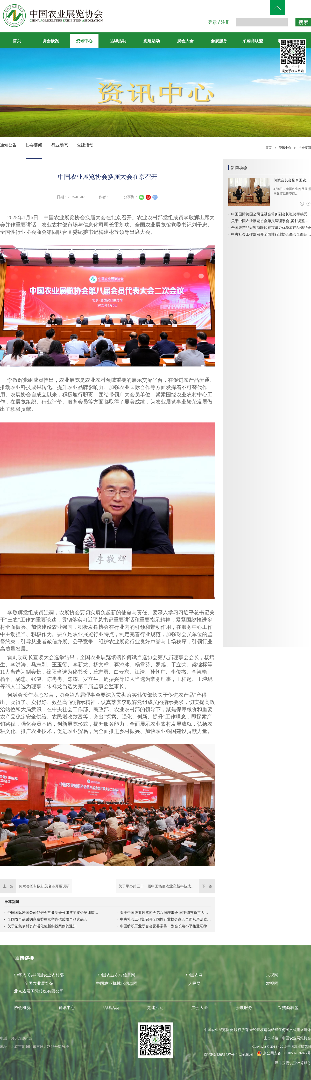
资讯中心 (285, 148)
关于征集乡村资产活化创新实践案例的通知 (42, 926)
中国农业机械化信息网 (116, 983)
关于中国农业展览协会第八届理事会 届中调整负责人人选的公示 (165, 913)
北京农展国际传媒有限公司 (39, 991)
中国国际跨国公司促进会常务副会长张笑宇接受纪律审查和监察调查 (53, 913)
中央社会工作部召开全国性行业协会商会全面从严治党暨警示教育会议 (165, 919)
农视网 (272, 983)
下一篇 (165, 886)
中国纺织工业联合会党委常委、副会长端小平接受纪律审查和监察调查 (165, 926)
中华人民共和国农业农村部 (39, 975)
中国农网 (194, 975)
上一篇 (36, 886)
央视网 (272, 975)
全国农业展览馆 (38, 983)
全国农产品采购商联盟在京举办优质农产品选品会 (47, 919)
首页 (17, 41)
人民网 (194, 983)
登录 (212, 22)
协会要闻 (305, 148)
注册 (225, 22)
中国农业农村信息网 (116, 975)
